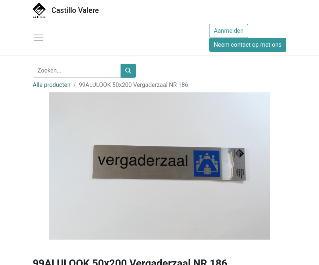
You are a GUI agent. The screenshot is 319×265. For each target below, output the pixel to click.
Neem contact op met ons (248, 44)
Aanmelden (229, 30)
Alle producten (52, 84)
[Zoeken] (128, 71)
